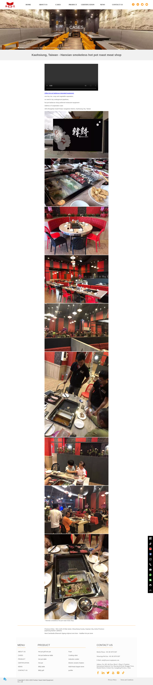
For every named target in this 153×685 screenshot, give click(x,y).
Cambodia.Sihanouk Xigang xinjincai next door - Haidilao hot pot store (70, 633)
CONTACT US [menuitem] (117, 5)
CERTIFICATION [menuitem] (87, 5)
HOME (22, 48)
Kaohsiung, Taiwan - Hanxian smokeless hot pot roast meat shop (51, 48)
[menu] (73, 4)
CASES (28, 48)
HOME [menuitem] (28, 5)
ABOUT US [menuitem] (43, 5)
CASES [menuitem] (58, 5)
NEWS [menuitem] (102, 5)
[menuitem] (72, 4)
